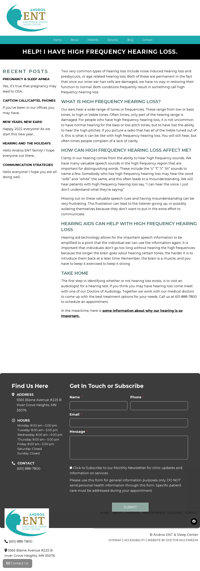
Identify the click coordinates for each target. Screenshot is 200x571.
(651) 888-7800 (20, 541)
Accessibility (134, 540)
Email (76, 464)
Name (76, 447)
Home (57, 40)
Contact (147, 40)
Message (79, 482)
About (74, 40)
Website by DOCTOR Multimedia (173, 540)
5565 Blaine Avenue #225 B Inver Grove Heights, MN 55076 (39, 455)
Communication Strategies (28, 164)
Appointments (153, 513)
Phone (137, 447)
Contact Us (17, 564)
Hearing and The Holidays (27, 143)
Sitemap (115, 540)
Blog (130, 40)
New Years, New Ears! (22, 122)
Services (112, 40)
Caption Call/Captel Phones (29, 100)
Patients (93, 40)
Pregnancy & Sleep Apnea (26, 79)
